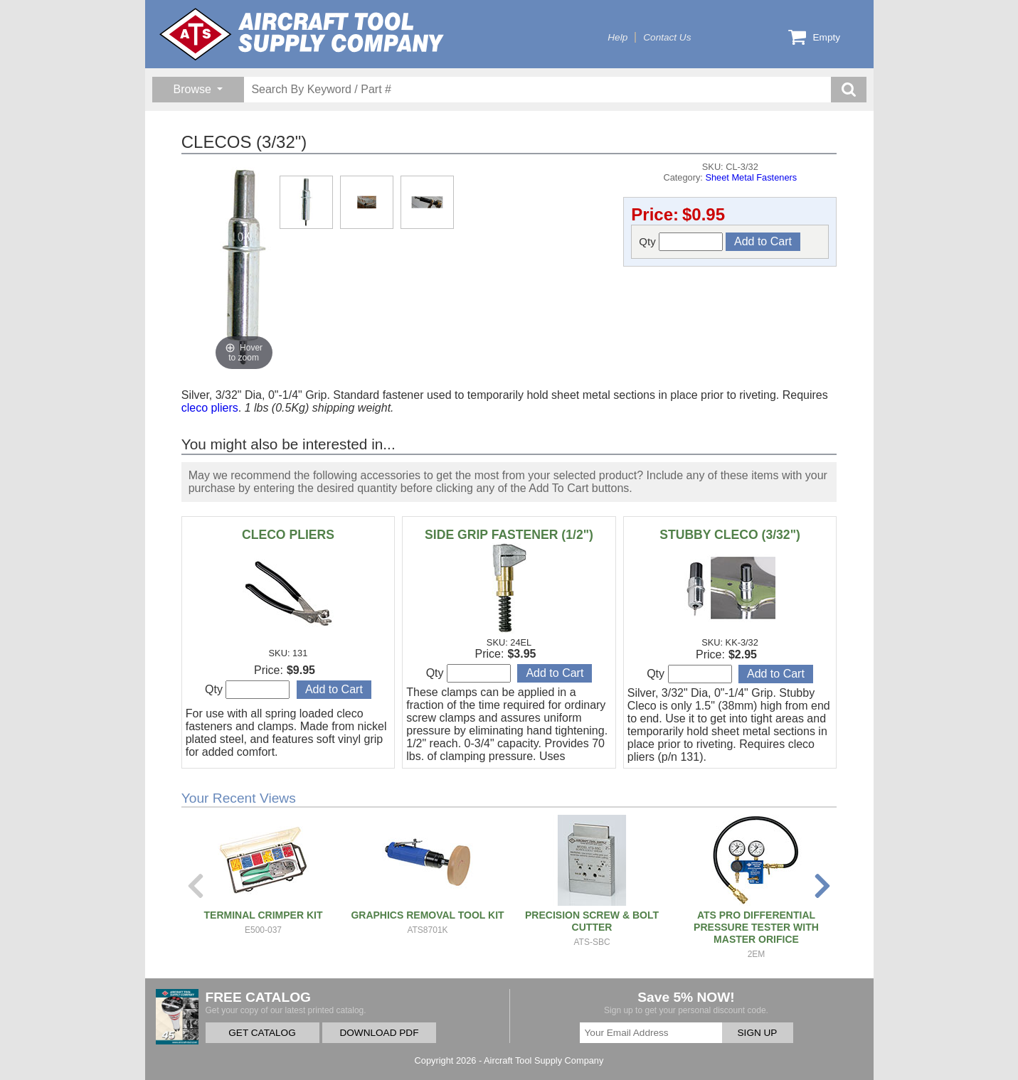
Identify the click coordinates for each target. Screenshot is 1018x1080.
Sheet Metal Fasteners (751, 177)
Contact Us (667, 37)
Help (617, 37)
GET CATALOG (261, 1032)
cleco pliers (209, 408)
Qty (681, 241)
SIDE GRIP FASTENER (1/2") (509, 535)
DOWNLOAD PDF (378, 1032)
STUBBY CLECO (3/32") (729, 535)
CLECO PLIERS (288, 535)
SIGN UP (758, 1032)
